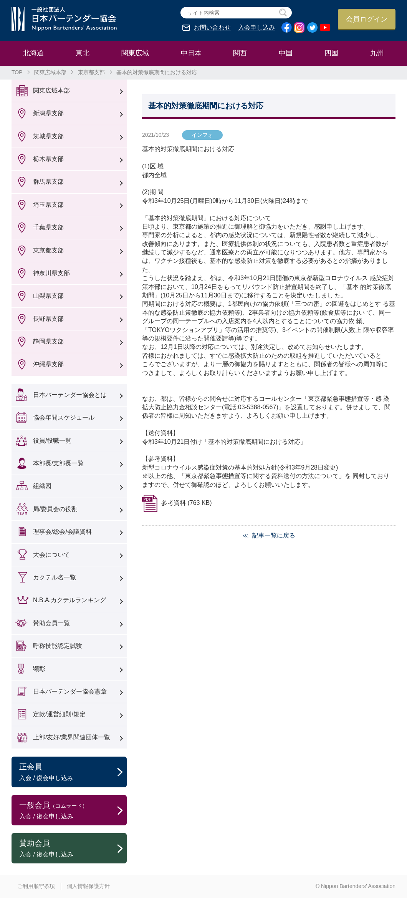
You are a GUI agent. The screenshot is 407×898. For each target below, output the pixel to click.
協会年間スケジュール (63, 417)
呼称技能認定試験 (57, 645)
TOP (17, 72)
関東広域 (135, 53)
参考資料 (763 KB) (186, 503)
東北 (82, 53)
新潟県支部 (48, 113)
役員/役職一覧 (52, 440)
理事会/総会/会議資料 (62, 531)
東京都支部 (91, 72)
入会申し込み (256, 28)
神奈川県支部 (51, 273)
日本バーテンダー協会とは (70, 395)
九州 (377, 53)
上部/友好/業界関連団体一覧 (71, 737)
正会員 (73, 772)
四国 (331, 53)
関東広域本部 (50, 72)
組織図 (42, 486)
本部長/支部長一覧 (58, 463)
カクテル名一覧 (54, 577)
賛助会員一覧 (51, 623)
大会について (51, 554)
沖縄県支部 (48, 364)
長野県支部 (48, 318)
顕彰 (39, 669)
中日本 (191, 53)
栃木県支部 (48, 159)
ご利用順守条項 (36, 886)
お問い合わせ (212, 28)
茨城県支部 (48, 136)
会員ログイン (366, 19)
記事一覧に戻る (273, 535)
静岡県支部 (48, 341)
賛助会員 (73, 849)
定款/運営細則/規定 (59, 714)
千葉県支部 (48, 227)
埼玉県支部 (48, 204)
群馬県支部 (48, 181)
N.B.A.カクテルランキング (69, 600)
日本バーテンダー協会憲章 (70, 691)
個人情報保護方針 (88, 886)
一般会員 (73, 811)
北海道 (33, 53)
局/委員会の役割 (55, 509)
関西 (240, 53)
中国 (286, 53)
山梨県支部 (48, 295)
